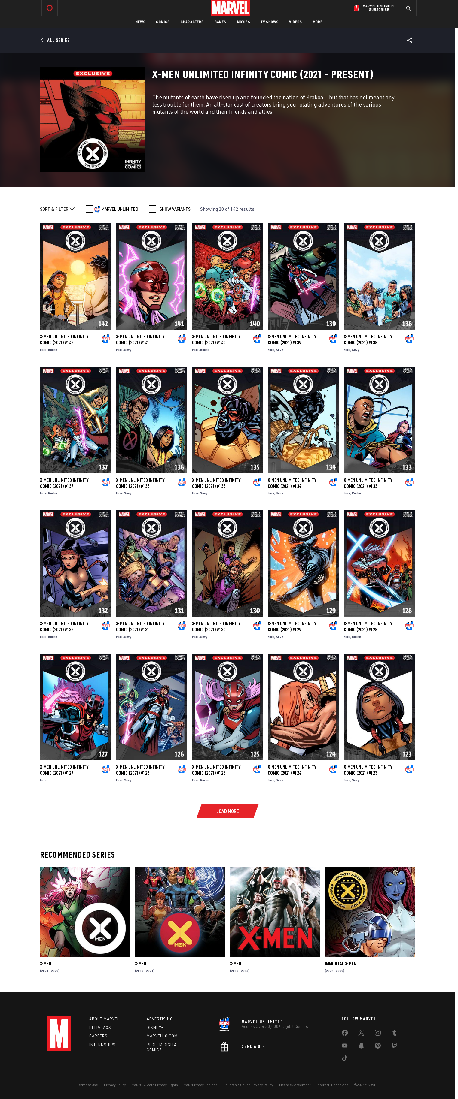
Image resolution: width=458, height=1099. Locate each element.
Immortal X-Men (340, 964)
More (318, 22)
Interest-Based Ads (332, 1084)
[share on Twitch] (394, 1047)
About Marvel (104, 1018)
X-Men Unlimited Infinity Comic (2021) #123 (368, 770)
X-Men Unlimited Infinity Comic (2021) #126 (140, 770)
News (140, 22)
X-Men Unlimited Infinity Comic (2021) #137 (64, 483)
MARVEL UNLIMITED (119, 209)
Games (220, 22)
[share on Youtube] (345, 1047)
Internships (102, 1044)
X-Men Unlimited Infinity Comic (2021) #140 (216, 340)
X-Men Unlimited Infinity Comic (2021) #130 (216, 626)
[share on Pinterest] (378, 1047)
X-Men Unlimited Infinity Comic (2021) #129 (292, 626)
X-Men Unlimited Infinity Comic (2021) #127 (64, 770)
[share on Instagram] (378, 1034)
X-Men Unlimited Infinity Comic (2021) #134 (292, 483)
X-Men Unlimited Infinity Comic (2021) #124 (292, 770)
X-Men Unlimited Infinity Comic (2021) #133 (368, 483)
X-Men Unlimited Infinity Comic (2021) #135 (216, 483)
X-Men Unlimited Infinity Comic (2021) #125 (216, 770)
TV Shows (270, 22)
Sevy (127, 349)
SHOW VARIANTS (175, 209)
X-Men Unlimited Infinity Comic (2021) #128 (368, 626)
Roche (52, 349)
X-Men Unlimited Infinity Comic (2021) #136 (140, 483)
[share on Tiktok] (345, 1059)
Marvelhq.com (162, 1036)
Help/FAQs (100, 1027)
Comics (162, 22)
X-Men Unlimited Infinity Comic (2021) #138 (368, 340)
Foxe (43, 349)
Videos (295, 22)
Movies (243, 22)
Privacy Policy (115, 1084)
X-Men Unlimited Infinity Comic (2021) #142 (64, 340)
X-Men (45, 964)
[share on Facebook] (345, 1034)
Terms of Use (87, 1084)
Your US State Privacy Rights (155, 1084)
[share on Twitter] (361, 1034)
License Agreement (295, 1084)
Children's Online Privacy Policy (248, 1084)
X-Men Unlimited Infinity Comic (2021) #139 (292, 340)
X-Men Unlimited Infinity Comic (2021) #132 (64, 626)
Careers (98, 1036)
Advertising (160, 1018)
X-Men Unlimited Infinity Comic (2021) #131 (140, 626)
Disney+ (155, 1027)
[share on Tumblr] (394, 1034)
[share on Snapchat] (361, 1047)
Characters (192, 22)
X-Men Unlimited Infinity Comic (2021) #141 (140, 340)
